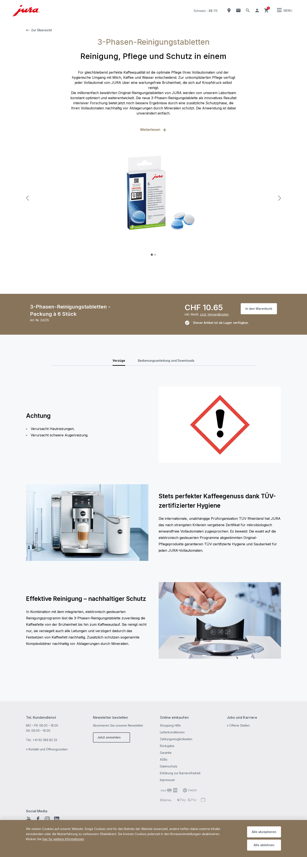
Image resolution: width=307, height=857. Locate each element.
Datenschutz (168, 766)
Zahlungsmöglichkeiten (176, 739)
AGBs (163, 759)
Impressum (167, 780)
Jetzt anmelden (109, 737)
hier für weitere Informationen (63, 839)
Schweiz (200, 11)
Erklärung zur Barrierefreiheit (180, 773)
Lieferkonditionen (172, 732)
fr (215, 11)
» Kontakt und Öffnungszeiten (47, 749)
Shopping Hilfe (170, 725)
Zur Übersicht (39, 30)
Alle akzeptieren (264, 832)
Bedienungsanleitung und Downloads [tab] (166, 360)
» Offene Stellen (238, 725)
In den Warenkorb (258, 308)
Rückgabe (167, 746)
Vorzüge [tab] (119, 360)
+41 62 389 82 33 (45, 740)
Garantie (166, 752)
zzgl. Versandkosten (214, 314)
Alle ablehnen (264, 845)
